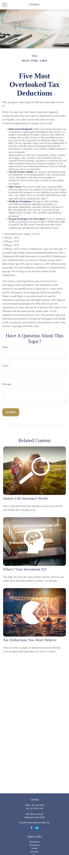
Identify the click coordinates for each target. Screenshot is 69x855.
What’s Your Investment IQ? (25, 569)
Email (5, 365)
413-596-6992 (38, 805)
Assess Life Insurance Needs (25, 498)
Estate (34, 848)
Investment (34, 845)
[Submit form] (10, 412)
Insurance (34, 851)
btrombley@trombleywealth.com (34, 822)
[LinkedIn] (37, 827)
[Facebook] (31, 827)
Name (5, 347)
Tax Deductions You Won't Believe (29, 640)
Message (7, 384)
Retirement (34, 842)
